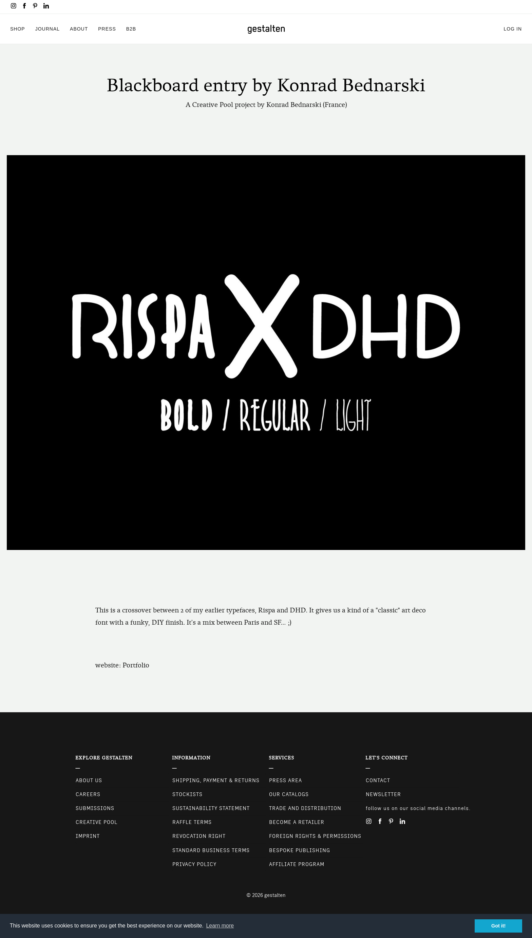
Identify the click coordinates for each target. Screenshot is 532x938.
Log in (513, 29)
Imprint (88, 836)
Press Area (285, 780)
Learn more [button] (220, 925)
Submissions (95, 808)
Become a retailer (296, 822)
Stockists (187, 794)
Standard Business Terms (211, 850)
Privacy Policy (194, 864)
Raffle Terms (192, 822)
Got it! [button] (498, 925)
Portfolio (135, 665)
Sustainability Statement (211, 808)
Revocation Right (199, 836)
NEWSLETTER (383, 794)
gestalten (275, 895)
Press (107, 29)
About (79, 29)
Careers (88, 794)
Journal (47, 29)
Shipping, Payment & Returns (216, 780)
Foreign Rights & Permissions (315, 836)
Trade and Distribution (305, 808)
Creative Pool (96, 822)
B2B (131, 29)
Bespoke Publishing (299, 850)
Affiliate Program (296, 864)
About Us (89, 780)
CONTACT (378, 780)
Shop (17, 29)
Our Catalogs (289, 794)
